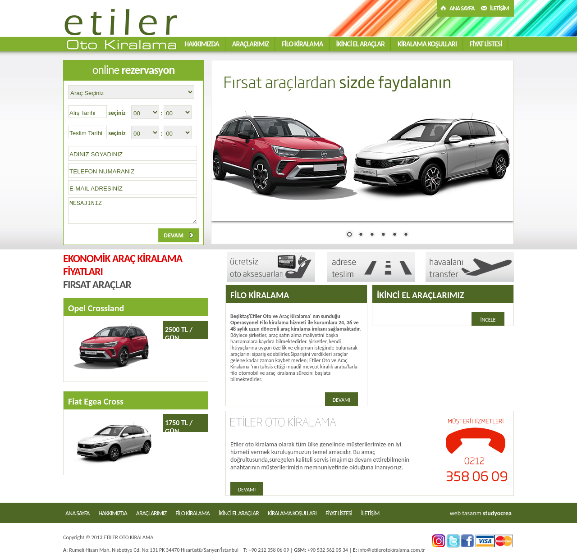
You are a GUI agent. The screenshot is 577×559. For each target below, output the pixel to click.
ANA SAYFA (462, 8)
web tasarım (465, 513)
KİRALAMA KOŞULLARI (427, 44)
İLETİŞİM (499, 8)
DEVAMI (342, 400)
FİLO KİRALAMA (302, 44)
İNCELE (488, 320)
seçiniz (116, 113)
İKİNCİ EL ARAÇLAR (360, 44)
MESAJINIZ (132, 210)
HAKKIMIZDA (201, 44)
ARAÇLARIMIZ (250, 44)
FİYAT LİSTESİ (486, 44)
